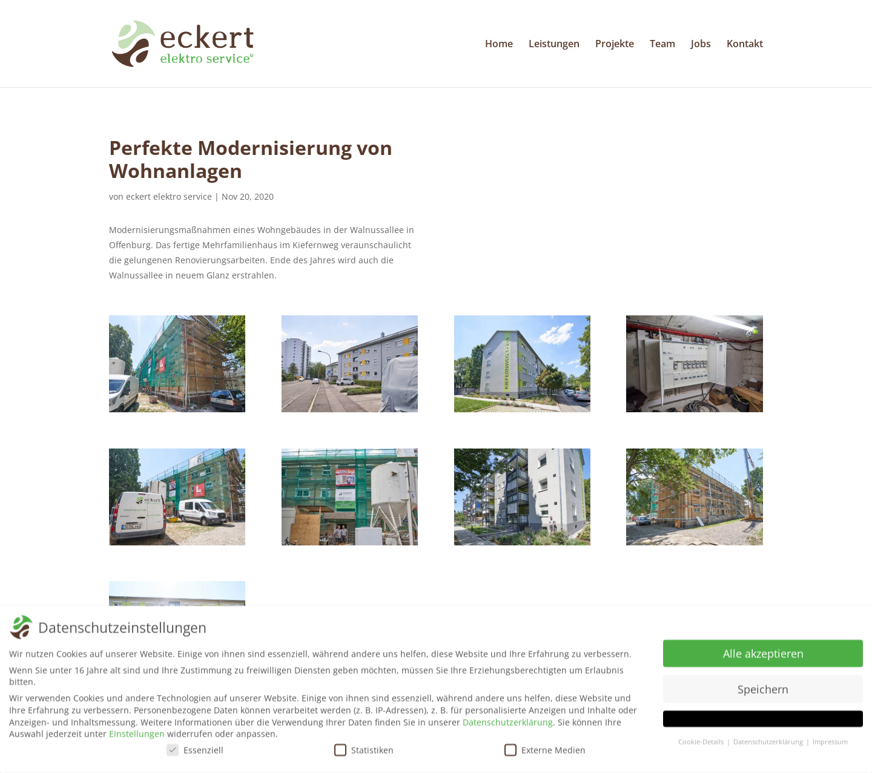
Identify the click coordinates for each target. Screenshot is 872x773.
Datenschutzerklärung (508, 725)
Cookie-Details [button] (701, 745)
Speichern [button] (763, 692)
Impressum (830, 745)
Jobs (701, 44)
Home (499, 44)
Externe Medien (545, 752)
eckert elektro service (169, 196)
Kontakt (745, 44)
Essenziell (195, 752)
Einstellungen (137, 737)
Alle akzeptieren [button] (763, 656)
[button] (763, 722)
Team (662, 44)
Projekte (614, 44)
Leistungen (554, 44)
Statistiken (364, 752)
